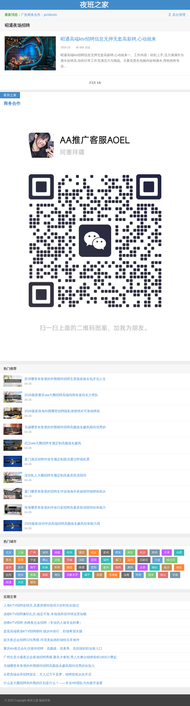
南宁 (33, 567)
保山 (163, 574)
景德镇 (113, 574)
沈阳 (81, 560)
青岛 (8, 560)
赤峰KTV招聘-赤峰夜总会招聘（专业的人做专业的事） (43, 622)
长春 (45, 567)
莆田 (33, 582)
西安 (118, 552)
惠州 (130, 567)
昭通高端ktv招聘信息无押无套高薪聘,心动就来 (108, 38)
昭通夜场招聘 (17, 25)
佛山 (45, 560)
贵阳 (94, 567)
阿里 (138, 574)
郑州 (154, 552)
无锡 (69, 560)
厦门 (118, 560)
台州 (8, 574)
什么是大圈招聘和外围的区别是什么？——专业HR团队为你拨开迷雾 (53, 683)
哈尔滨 (171, 560)
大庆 (20, 582)
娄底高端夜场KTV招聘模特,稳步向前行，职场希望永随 (42, 631)
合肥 (179, 552)
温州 (130, 560)
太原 (142, 567)
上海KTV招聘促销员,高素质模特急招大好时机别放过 (41, 605)
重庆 (81, 552)
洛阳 (45, 574)
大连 (157, 560)
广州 (33, 552)
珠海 (33, 574)
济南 (57, 560)
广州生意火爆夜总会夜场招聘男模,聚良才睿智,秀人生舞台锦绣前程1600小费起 (60, 657)
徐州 (118, 567)
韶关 (151, 574)
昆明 (94, 560)
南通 (81, 567)
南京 (130, 552)
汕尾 (126, 574)
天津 (167, 552)
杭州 (69, 552)
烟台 (154, 567)
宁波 (33, 560)
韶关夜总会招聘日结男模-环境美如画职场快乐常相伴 (41, 640)
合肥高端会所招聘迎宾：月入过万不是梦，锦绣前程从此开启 (47, 674)
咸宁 (87, 574)
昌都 (99, 574)
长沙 (142, 552)
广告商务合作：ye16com (39, 15)
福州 (106, 560)
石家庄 (144, 560)
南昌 (69, 567)
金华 (8, 567)
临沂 (167, 567)
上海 (20, 552)
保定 (179, 567)
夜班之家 (95, 5)
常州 (57, 567)
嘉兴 (106, 567)
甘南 (175, 574)
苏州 (106, 552)
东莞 (20, 560)
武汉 (94, 552)
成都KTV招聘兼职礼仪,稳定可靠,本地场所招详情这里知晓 (45, 614)
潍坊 (57, 574)
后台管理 (176, 15)
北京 (8, 552)
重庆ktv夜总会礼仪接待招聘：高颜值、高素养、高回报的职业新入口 (52, 648)
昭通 (8, 582)
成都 (57, 552)
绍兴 (20, 574)
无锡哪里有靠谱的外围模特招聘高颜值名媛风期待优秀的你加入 (49, 666)
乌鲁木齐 (72, 574)
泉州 (20, 567)
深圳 (45, 552)
